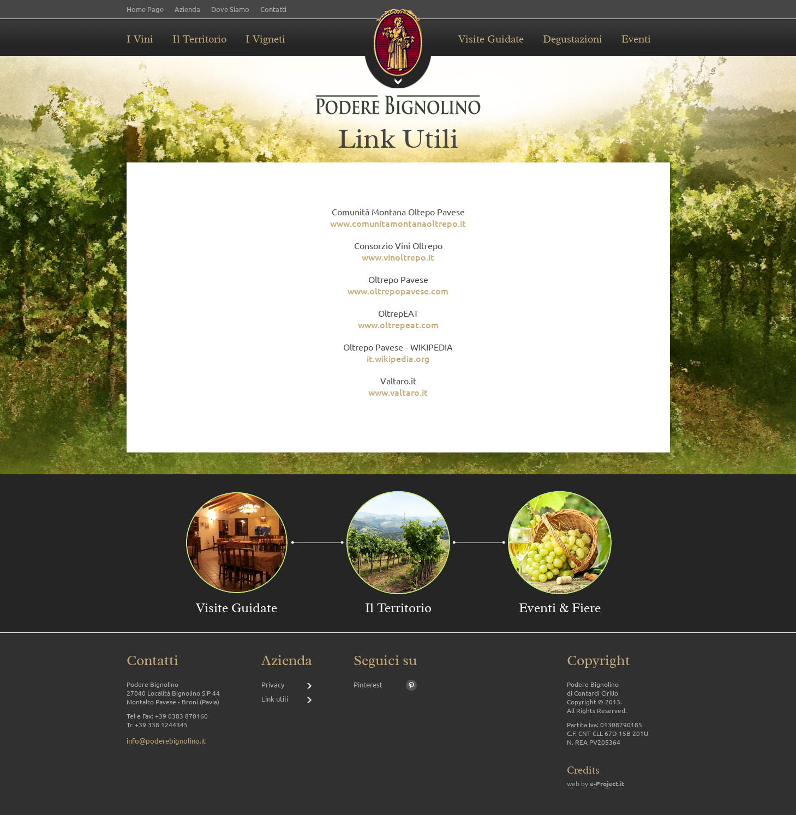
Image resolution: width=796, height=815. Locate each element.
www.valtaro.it (398, 392)
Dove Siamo (230, 9)
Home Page (145, 9)
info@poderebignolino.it (166, 740)
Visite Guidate (491, 39)
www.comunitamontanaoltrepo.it (398, 223)
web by (595, 783)
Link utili (274, 698)
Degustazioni (572, 39)
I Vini (140, 39)
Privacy (272, 684)
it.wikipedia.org (398, 358)
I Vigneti (265, 39)
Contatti (273, 9)
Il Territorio (199, 39)
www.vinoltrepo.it (398, 257)
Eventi (636, 39)
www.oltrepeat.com (398, 324)
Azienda (187, 9)
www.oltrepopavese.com (398, 291)
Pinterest (368, 684)
